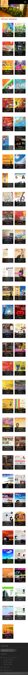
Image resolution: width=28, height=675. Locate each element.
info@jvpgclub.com (7, 670)
